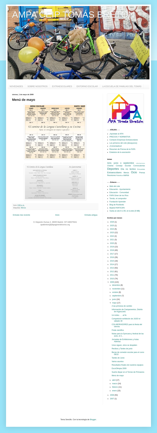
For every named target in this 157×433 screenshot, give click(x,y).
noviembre (116, 289)
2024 (112, 229)
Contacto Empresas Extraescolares (123, 140)
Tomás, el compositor (118, 198)
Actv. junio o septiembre (120, 163)
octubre (115, 292)
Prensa (142, 173)
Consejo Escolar (123, 166)
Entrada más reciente (21, 215)
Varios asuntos (118, 361)
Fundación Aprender (117, 202)
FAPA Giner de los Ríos (118, 195)
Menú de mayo (118, 375)
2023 (112, 232)
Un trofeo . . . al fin (119, 315)
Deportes (113, 168)
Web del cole (114, 186)
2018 (112, 250)
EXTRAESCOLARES (62, 86)
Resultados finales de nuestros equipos (127, 365)
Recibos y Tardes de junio (122, 349)
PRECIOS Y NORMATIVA (119, 137)
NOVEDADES (16, 86)
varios (126, 175)
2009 (112, 282)
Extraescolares (114, 172)
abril (114, 380)
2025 (112, 226)
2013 (112, 268)
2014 (112, 264)
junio (114, 299)
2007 (112, 399)
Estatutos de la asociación (119, 152)
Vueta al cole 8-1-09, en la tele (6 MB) (124, 211)
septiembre (117, 296)
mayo (114, 303)
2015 (112, 261)
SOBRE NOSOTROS (37, 86)
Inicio (57, 215)
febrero (115, 387)
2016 (112, 257)
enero (114, 391)
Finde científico (118, 330)
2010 (112, 279)
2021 (112, 240)
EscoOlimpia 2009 (119, 368)
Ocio (134, 172)
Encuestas (141, 169)
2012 (112, 271)
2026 (112, 222)
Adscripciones (140, 163)
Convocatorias (139, 166)
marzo (115, 384)
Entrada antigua (91, 215)
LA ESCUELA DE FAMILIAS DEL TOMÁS (121, 86)
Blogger (93, 419)
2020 (112, 243)
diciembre (116, 285)
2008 (112, 395)
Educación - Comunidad (119, 192)
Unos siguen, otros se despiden (124, 345)
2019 (112, 247)
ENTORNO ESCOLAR (87, 86)
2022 (112, 236)
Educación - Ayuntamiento (119, 189)
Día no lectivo (128, 169)
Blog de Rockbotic (116, 205)
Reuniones (111, 175)
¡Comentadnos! (115, 146)
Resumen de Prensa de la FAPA (122, 149)
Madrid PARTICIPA (117, 208)
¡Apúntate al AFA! (116, 134)
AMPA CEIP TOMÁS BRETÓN (73, 15)
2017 (112, 254)
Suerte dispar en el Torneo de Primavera (128, 372)
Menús (23, 208)
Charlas (110, 166)
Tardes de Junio (118, 358)
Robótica (119, 175)
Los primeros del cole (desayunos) (123, 143)
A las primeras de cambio (122, 306)
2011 (112, 275)
